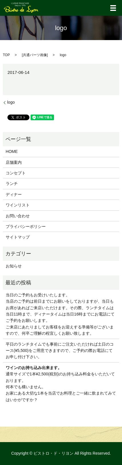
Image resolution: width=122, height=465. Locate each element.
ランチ (12, 183)
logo (11, 102)
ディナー (14, 194)
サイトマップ (18, 237)
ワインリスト (18, 205)
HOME (12, 151)
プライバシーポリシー (26, 226)
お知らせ (14, 266)
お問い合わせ (18, 216)
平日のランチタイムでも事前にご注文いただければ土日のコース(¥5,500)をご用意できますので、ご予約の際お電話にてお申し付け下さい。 (60, 350)
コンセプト (16, 173)
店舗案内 (14, 162)
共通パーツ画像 (35, 55)
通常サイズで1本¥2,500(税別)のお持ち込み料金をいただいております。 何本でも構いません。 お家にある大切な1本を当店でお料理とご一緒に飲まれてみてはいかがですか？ (61, 383)
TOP (6, 55)
